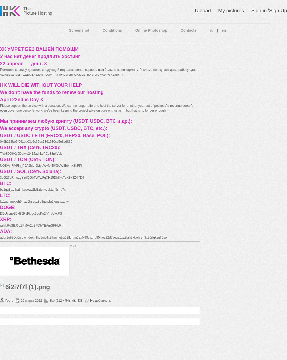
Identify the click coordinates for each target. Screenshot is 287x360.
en (224, 30)
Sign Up (278, 10)
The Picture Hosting (37, 11)
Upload (203, 10)
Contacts (189, 30)
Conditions (112, 30)
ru (211, 30)
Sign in (259, 10)
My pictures (231, 10)
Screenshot (79, 30)
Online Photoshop (151, 30)
